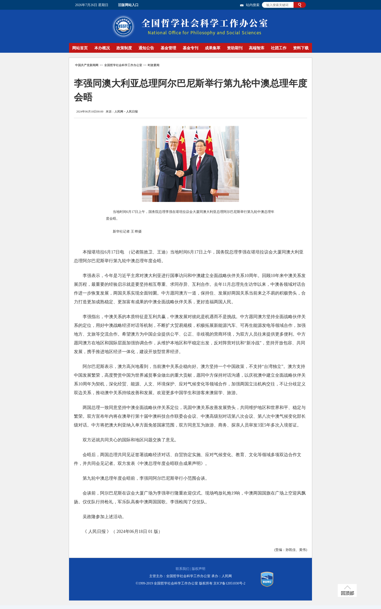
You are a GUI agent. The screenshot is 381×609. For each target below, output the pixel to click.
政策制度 (124, 48)
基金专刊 (190, 48)
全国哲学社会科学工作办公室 (123, 65)
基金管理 (168, 48)
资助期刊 (234, 48)
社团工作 (278, 48)
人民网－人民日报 (126, 111)
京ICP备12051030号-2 (229, 583)
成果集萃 (212, 48)
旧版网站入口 (128, 5)
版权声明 (198, 569)
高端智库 (256, 48)
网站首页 (80, 48)
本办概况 (102, 48)
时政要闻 (153, 65)
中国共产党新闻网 (86, 65)
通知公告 (146, 48)
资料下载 (301, 48)
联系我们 (182, 569)
